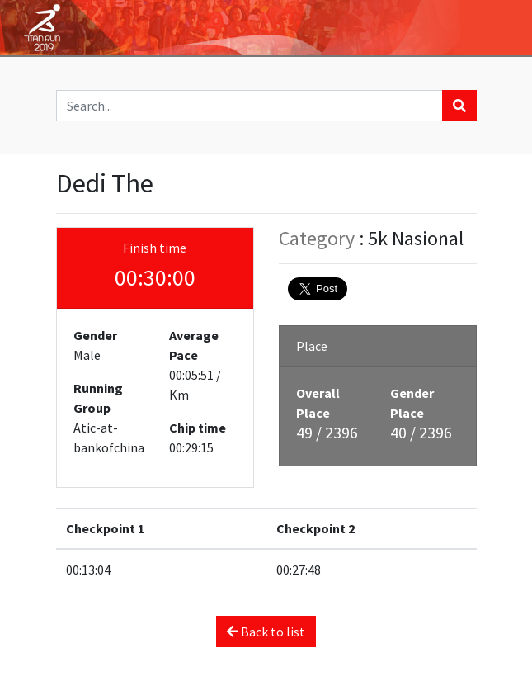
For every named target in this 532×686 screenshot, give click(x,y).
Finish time (154, 247)
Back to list (266, 631)
